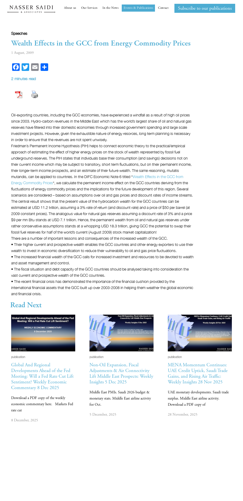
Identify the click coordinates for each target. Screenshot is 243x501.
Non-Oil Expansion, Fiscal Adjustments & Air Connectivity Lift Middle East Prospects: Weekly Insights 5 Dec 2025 (121, 373)
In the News (111, 8)
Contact (163, 8)
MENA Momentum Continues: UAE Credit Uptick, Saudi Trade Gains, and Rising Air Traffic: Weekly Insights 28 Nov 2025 (198, 373)
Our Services (89, 8)
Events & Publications (138, 8)
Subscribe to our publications (205, 8)
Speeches (19, 33)
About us (70, 8)
